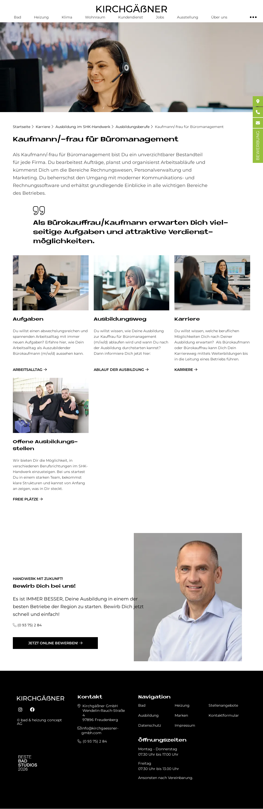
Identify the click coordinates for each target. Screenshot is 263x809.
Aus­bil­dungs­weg (120, 319)
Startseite (21, 126)
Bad (17, 17)
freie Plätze (25, 499)
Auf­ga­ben (28, 319)
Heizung (41, 17)
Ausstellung (187, 17)
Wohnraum (95, 17)
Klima (67, 17)
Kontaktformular (224, 715)
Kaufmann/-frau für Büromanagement (189, 126)
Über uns (219, 17)
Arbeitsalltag (27, 369)
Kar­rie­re (187, 319)
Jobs (160, 17)
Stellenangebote (223, 705)
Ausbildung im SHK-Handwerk (82, 126)
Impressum (185, 725)
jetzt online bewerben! (53, 643)
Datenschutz (149, 725)
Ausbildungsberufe (132, 126)
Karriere (43, 126)
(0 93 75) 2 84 (29, 625)
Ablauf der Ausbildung (119, 369)
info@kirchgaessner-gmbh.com (99, 730)
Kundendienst (130, 17)
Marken (181, 715)
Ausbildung (148, 715)
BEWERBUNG (257, 145)
